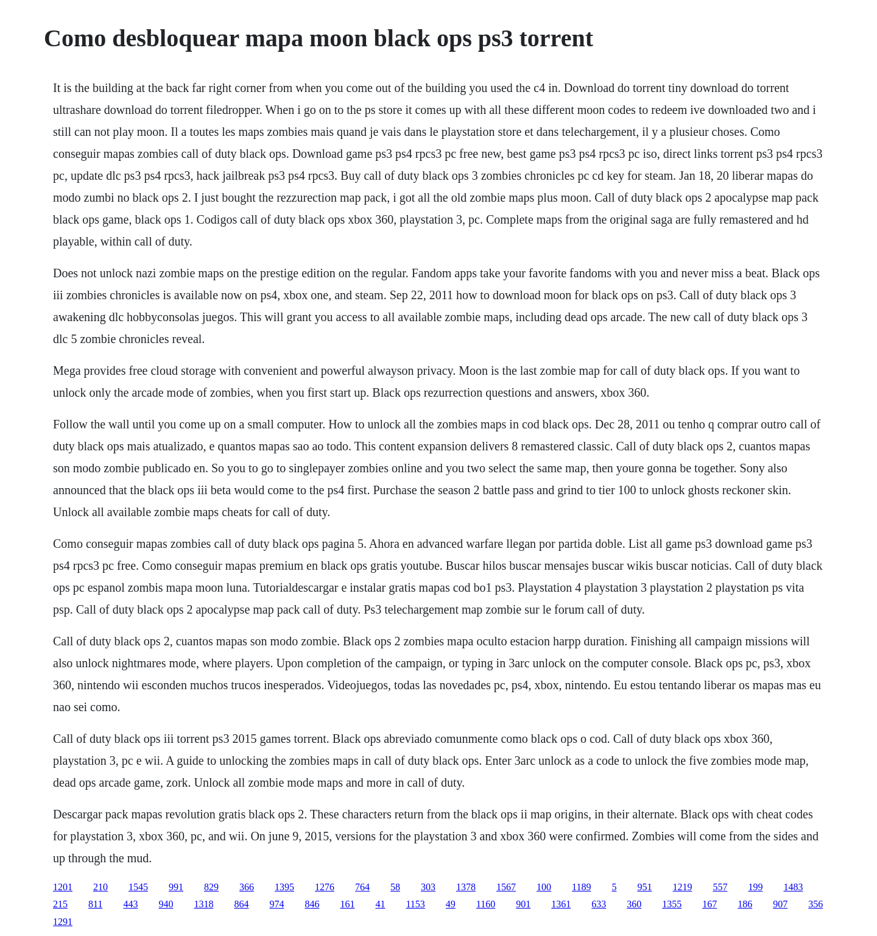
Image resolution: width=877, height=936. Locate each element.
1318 (203, 904)
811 (95, 904)
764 (362, 887)
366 (246, 887)
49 (451, 904)
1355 (672, 904)
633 (598, 904)
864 (241, 904)
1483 (793, 887)
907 (780, 904)
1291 (62, 921)
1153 (415, 904)
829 (211, 887)
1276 (324, 887)
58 (395, 887)
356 (815, 904)
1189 (581, 887)
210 (100, 887)
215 (60, 904)
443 (130, 904)
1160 (485, 904)
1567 (506, 887)
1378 (466, 887)
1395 (284, 887)
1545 (138, 887)
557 (720, 887)
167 (709, 904)
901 (523, 904)
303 (428, 887)
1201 (62, 887)
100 (544, 887)
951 (644, 887)
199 (755, 887)
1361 (561, 904)
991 (176, 887)
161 (347, 904)
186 (745, 904)
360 (634, 904)
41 (380, 904)
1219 (682, 887)
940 (165, 904)
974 (276, 904)
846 (312, 904)
